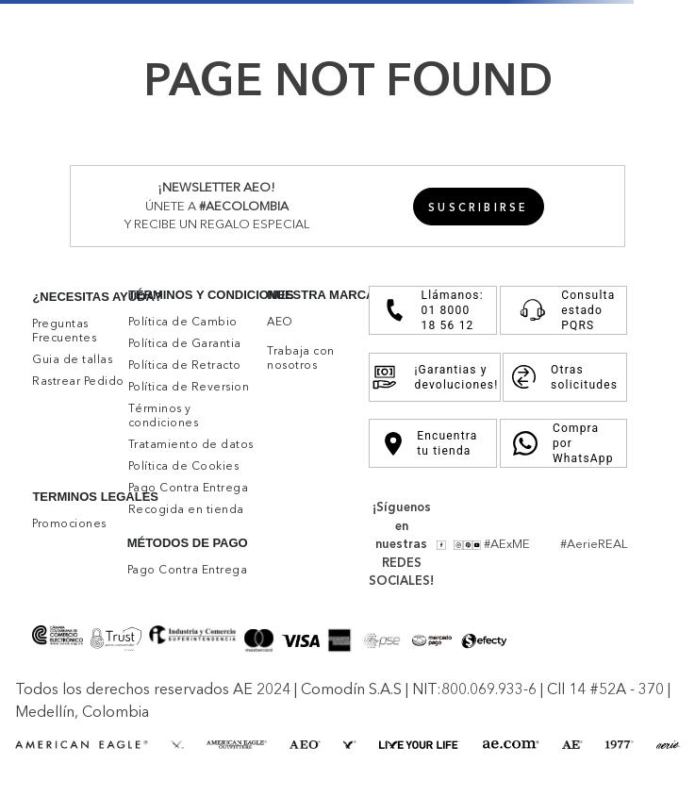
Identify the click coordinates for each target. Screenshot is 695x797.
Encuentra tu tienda (431, 443)
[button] (479, 206)
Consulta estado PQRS (563, 310)
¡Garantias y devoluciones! (434, 377)
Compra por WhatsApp (563, 443)
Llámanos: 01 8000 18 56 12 (432, 310)
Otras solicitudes (565, 377)
